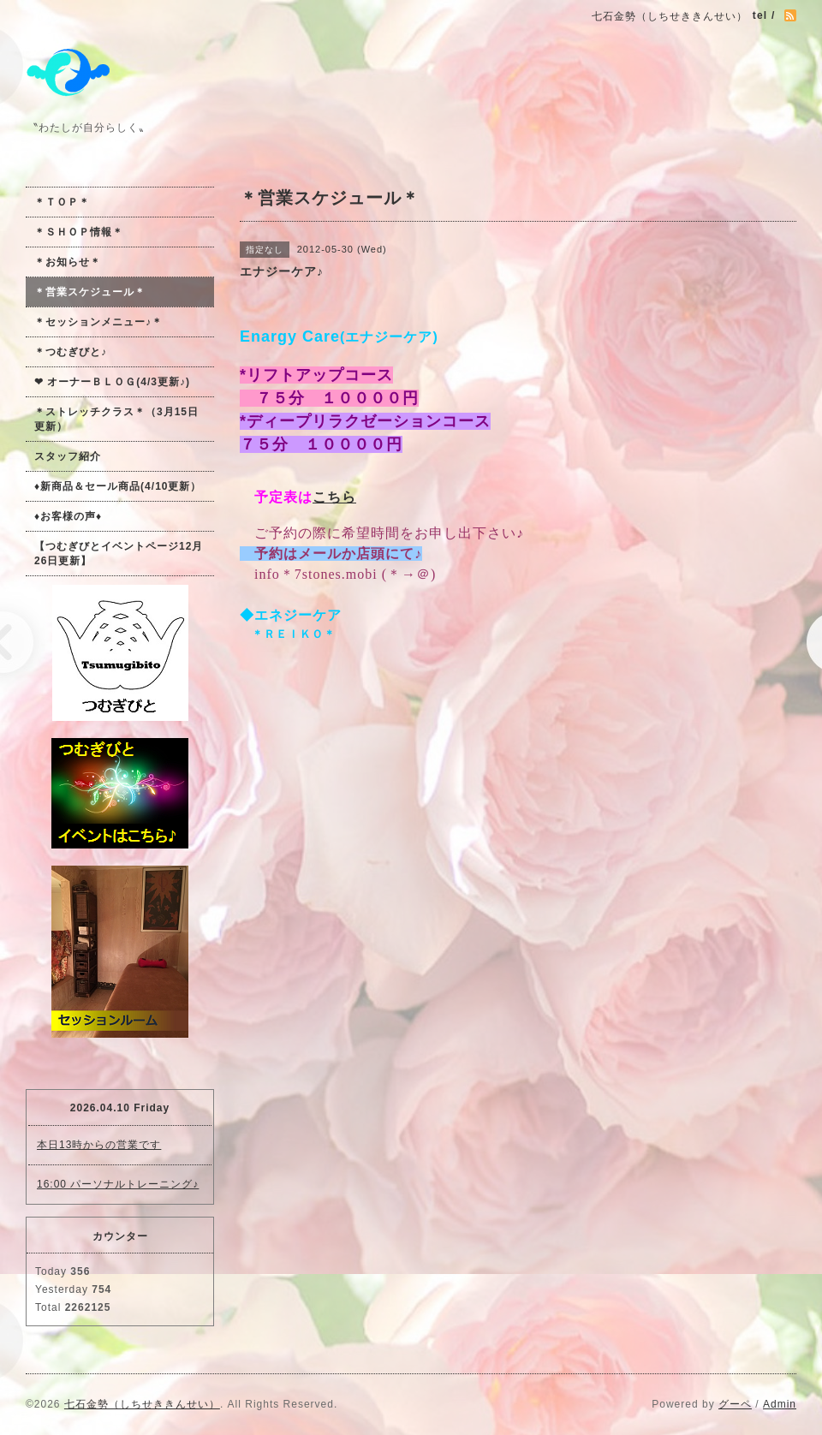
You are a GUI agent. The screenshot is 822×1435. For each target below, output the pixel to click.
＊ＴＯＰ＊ (62, 202)
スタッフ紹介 (67, 456)
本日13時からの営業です (99, 1145)
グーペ (735, 1404)
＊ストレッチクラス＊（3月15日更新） (116, 419)
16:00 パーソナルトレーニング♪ (118, 1184)
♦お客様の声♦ (68, 516)
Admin (779, 1404)
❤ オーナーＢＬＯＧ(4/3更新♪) (112, 382)
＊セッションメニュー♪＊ (98, 322)
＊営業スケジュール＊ (90, 292)
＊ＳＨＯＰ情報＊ (78, 232)
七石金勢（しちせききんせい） (142, 1404)
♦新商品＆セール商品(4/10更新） (117, 486)
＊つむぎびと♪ (70, 352)
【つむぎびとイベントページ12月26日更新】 (118, 553)
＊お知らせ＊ (67, 262)
